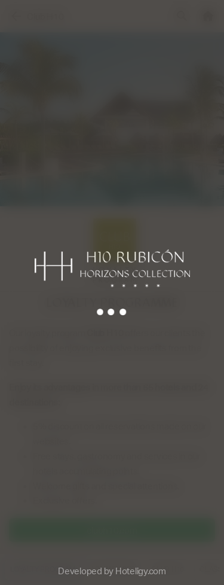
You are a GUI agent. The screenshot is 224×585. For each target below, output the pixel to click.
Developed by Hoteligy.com (112, 571)
